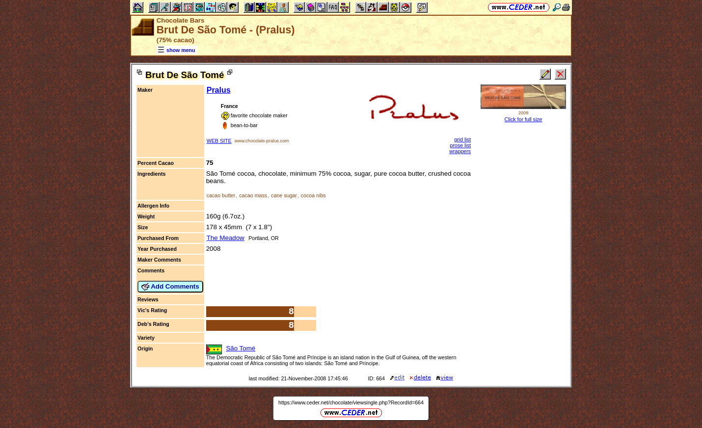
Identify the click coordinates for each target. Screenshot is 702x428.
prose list (460, 145)
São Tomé (240, 348)
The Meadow (225, 237)
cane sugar (284, 195)
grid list (462, 139)
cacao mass (253, 195)
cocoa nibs (313, 195)
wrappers (460, 151)
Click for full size (523, 119)
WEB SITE (219, 141)
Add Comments (170, 287)
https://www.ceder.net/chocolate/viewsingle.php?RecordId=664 (351, 402)
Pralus (219, 90)
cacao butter (221, 195)
